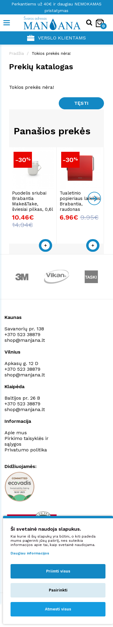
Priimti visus (58, 571)
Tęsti (81, 103)
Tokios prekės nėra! (51, 53)
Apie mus (16, 432)
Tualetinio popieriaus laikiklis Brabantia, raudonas (80, 201)
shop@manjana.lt (25, 340)
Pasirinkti (58, 590)
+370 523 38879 (22, 334)
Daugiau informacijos (30, 553)
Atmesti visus (58, 609)
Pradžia (16, 53)
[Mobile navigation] (7, 23)
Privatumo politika (26, 450)
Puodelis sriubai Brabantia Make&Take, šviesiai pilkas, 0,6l (32, 201)
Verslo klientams (56, 38)
